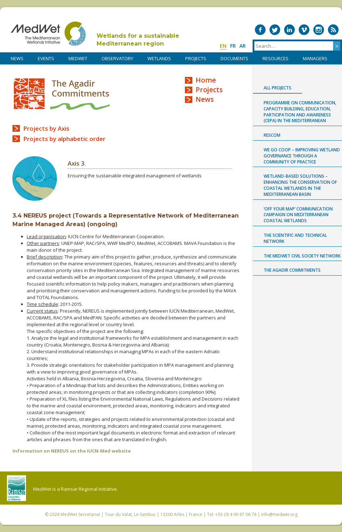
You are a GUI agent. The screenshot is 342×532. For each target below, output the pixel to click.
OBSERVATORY (117, 58)
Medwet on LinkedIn (289, 29)
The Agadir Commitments (62, 94)
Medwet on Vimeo (304, 29)
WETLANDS (159, 58)
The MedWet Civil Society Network (302, 256)
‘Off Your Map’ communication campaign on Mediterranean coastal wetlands (298, 215)
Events (46, 58)
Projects (209, 89)
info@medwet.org (279, 514)
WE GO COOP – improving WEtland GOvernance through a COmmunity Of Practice (302, 156)
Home (206, 80)
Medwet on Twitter (274, 29)
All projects (277, 88)
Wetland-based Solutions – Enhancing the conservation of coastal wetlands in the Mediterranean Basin (300, 185)
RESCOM (272, 135)
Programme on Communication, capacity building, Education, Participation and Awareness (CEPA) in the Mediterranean (300, 112)
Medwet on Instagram (318, 29)
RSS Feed (333, 29)
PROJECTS (195, 58)
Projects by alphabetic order (64, 139)
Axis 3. (77, 163)
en (223, 45)
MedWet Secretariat (80, 514)
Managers (315, 58)
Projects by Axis (46, 128)
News (205, 99)
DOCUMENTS (234, 58)
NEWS (17, 58)
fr (233, 45)
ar (242, 45)
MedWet (48, 33)
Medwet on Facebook (260, 29)
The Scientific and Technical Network (295, 238)
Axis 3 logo (34, 178)
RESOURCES (276, 58)
